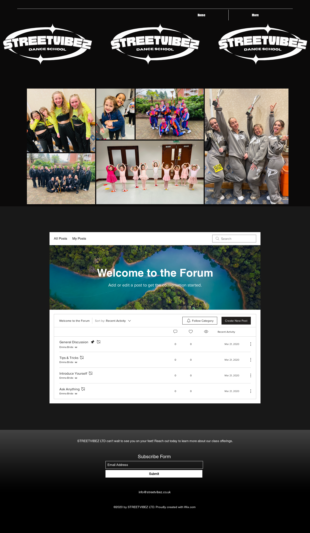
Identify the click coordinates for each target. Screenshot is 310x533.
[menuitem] (199, 321)
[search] (234, 238)
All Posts (60, 238)
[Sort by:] (113, 320)
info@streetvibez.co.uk (155, 492)
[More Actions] (248, 344)
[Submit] (153, 474)
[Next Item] (281, 146)
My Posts (79, 238)
